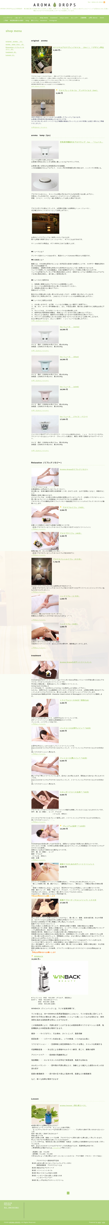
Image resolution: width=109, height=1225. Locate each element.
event (102, 18)
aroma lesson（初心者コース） (73, 1105)
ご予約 (5, 20)
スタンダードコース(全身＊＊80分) (74, 792)
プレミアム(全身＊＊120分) (74, 826)
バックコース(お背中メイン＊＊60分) (75, 728)
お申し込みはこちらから (40, 321)
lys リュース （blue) (69, 357)
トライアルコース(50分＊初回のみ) (74, 700)
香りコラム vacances (39, 20)
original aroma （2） (14, 41)
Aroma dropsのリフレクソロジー (74, 469)
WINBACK (38, 956)
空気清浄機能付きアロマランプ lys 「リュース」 (81, 142)
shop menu (44, 18)
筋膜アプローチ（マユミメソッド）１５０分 (78, 900)
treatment (54, 18)
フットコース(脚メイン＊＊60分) (73, 758)
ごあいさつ (18, 18)
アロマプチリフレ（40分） (71, 533)
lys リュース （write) (69, 327)
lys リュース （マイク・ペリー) (74, 417)
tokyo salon (64, 18)
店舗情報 (83, 18)
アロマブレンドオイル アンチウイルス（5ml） (78, 90)
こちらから (56, 1148)
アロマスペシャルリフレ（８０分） (67, 559)
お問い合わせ (93, 18)
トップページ (7, 18)
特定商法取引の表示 (16, 20)
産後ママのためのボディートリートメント (77, 864)
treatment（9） (11, 52)
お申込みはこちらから (39, 127)
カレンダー (74, 18)
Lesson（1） (10, 55)
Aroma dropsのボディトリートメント (76, 662)
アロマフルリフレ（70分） (74, 507)
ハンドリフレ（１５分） (70, 596)
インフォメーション (30, 18)
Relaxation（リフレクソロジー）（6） (15, 48)
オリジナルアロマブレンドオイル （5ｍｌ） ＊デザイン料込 (78, 47)
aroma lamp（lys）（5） (15, 44)
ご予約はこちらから (38, 529)
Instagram (53, 20)
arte (99, 1222)
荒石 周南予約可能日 (11, 1207)
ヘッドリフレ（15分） (69, 624)
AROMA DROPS (14, 1222)
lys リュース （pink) (69, 387)
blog (27, 20)
